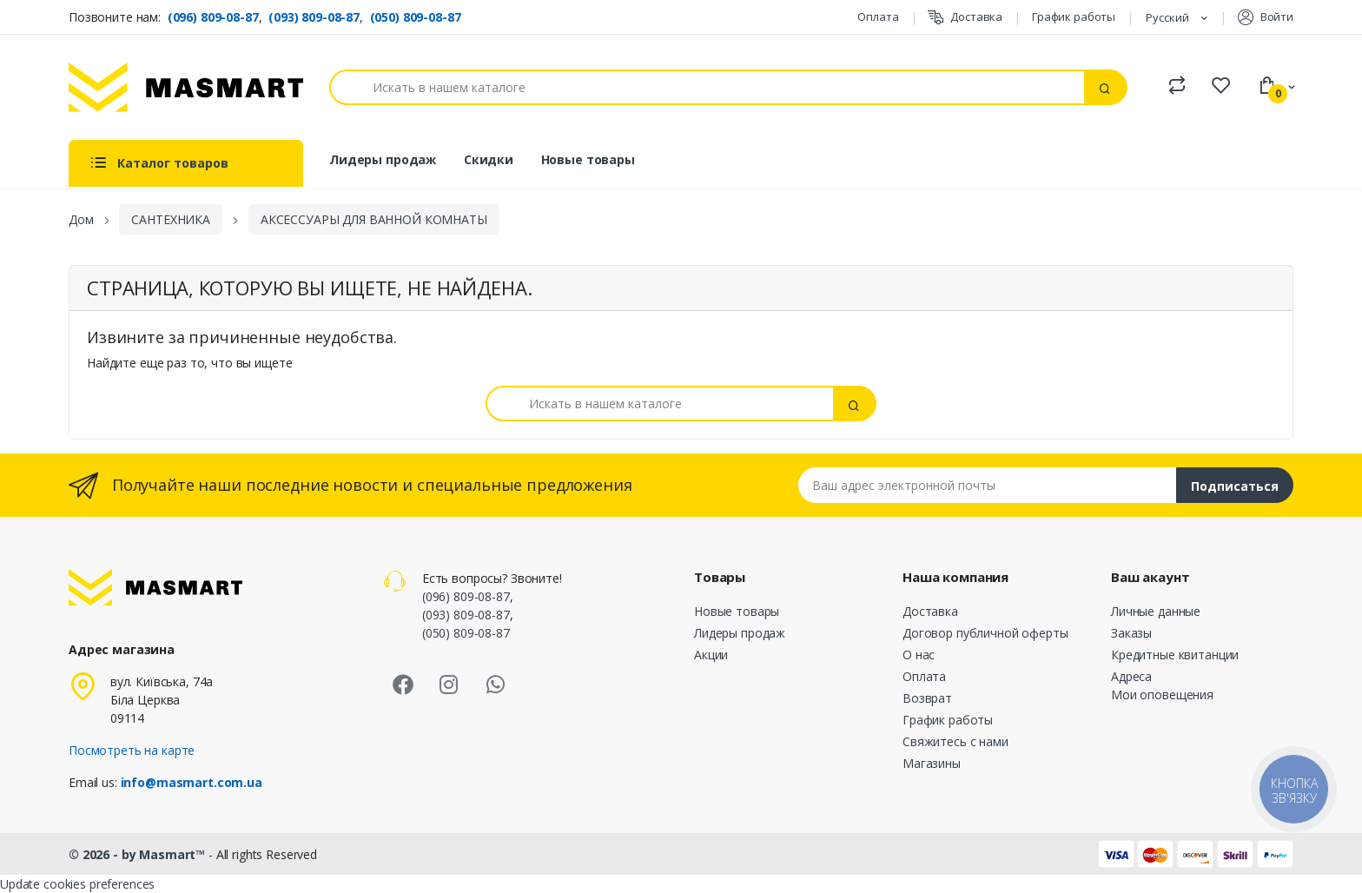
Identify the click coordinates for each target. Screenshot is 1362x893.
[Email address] (987, 485)
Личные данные (1155, 611)
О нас (918, 654)
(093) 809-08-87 (314, 17)
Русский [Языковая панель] (1169, 17)
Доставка (965, 17)
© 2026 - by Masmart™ (138, 854)
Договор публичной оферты (985, 633)
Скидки (488, 159)
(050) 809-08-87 (415, 17)
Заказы (1131, 633)
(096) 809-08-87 (213, 17)
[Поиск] (707, 87)
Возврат (927, 698)
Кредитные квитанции (1175, 654)
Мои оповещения (1162, 694)
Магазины (931, 763)
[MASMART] (186, 87)
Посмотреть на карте (132, 750)
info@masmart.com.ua (191, 782)
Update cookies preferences (77, 884)
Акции (711, 654)
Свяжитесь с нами (955, 741)
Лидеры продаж (382, 159)
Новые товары (588, 159)
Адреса (1131, 676)
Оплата (877, 16)
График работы (1073, 16)
